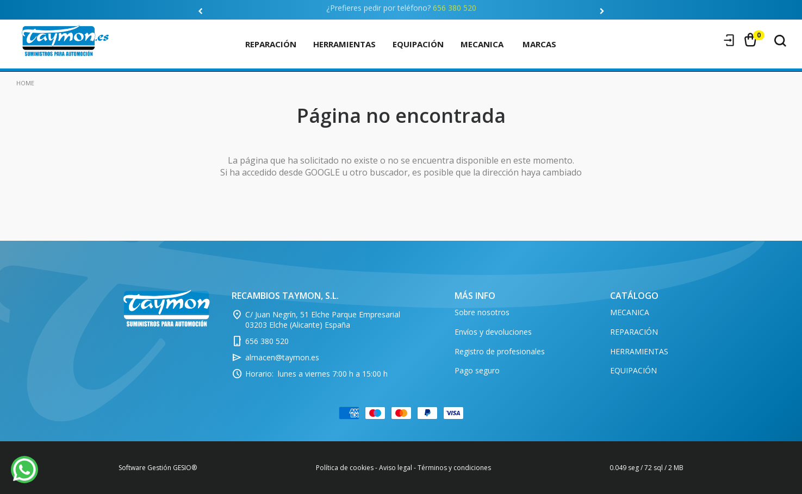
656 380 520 (454, 6)
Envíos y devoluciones (493, 332)
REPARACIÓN (270, 44)
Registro (708, 40)
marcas (539, 44)
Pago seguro (477, 370)
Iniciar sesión (729, 40)
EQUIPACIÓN (418, 44)
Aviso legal (395, 467)
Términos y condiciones (454, 467)
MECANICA (482, 44)
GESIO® (185, 467)
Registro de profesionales (500, 351)
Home (25, 83)
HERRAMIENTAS (344, 44)
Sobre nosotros (482, 312)
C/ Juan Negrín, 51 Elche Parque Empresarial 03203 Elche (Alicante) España (322, 319)
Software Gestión (145, 467)
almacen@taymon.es (282, 357)
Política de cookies (345, 467)
